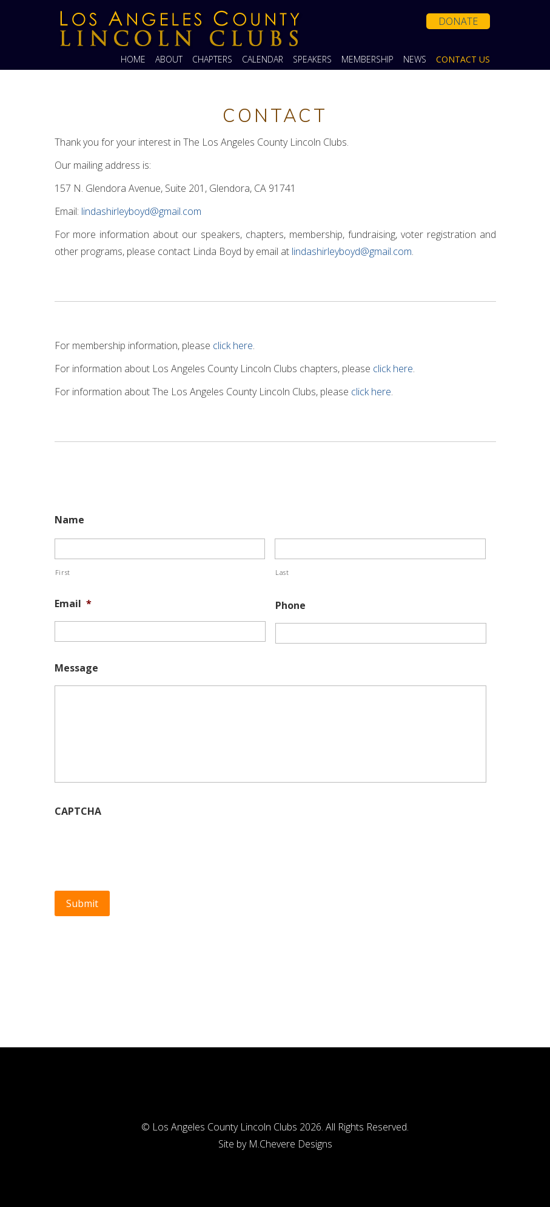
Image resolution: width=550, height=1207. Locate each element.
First (62, 572)
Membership (367, 59)
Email (73, 603)
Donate (458, 21)
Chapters (212, 59)
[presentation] (147, 847)
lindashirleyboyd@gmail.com (141, 211)
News (414, 59)
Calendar (262, 59)
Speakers (312, 59)
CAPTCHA (78, 811)
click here (233, 345)
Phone (290, 605)
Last (282, 572)
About (169, 59)
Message (76, 668)
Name (69, 520)
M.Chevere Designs (290, 1144)
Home (133, 59)
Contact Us (463, 59)
